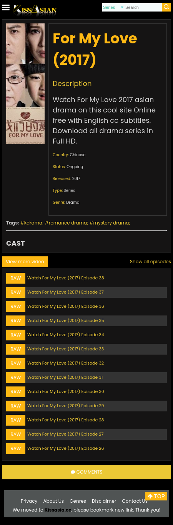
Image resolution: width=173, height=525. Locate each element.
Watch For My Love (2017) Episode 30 (65, 391)
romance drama (68, 223)
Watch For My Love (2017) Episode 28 (65, 420)
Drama (73, 202)
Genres (78, 501)
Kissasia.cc (58, 510)
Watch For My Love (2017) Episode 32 (65, 363)
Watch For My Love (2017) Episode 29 (65, 406)
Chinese (78, 155)
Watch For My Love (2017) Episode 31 (65, 377)
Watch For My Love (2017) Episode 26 (65, 448)
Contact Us (135, 501)
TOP (156, 496)
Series (69, 190)
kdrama (33, 223)
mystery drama (111, 223)
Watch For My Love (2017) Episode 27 (65, 434)
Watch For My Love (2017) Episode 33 (65, 349)
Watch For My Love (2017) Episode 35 (65, 320)
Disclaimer (104, 501)
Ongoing (75, 167)
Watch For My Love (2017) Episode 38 (65, 278)
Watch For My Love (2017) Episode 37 (65, 292)
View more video (25, 261)
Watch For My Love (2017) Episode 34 (65, 335)
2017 (76, 179)
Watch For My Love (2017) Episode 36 (65, 306)
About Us (53, 501)
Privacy (29, 501)
